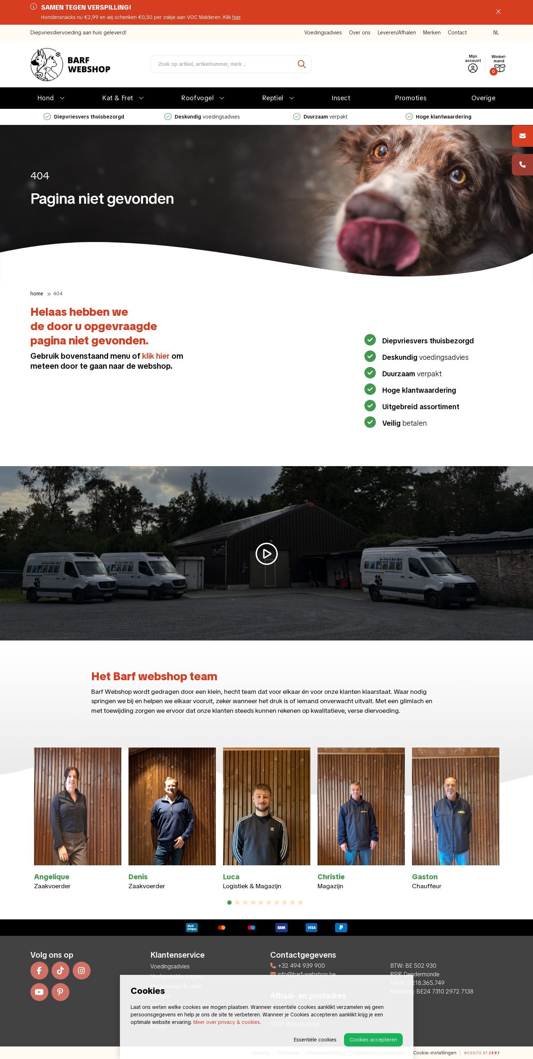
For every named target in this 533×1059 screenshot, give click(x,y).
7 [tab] (276, 902)
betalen (404, 423)
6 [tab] (269, 902)
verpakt (320, 116)
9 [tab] (292, 902)
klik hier (156, 356)
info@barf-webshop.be (303, 974)
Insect (341, 98)
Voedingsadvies (323, 32)
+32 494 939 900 (297, 965)
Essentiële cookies (315, 1039)
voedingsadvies (202, 116)
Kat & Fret (117, 98)
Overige (483, 98)
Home (36, 293)
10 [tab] (300, 902)
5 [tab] (261, 902)
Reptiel (273, 98)
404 (58, 293)
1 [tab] (229, 902)
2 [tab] (237, 902)
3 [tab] (245, 902)
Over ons (359, 32)
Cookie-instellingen (434, 1052)
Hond (46, 98)
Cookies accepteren (373, 1039)
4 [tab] (253, 902)
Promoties (410, 98)
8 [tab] (284, 902)
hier (236, 17)
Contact (457, 32)
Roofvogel (197, 98)
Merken (432, 32)
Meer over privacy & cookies (226, 1022)
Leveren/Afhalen (397, 32)
